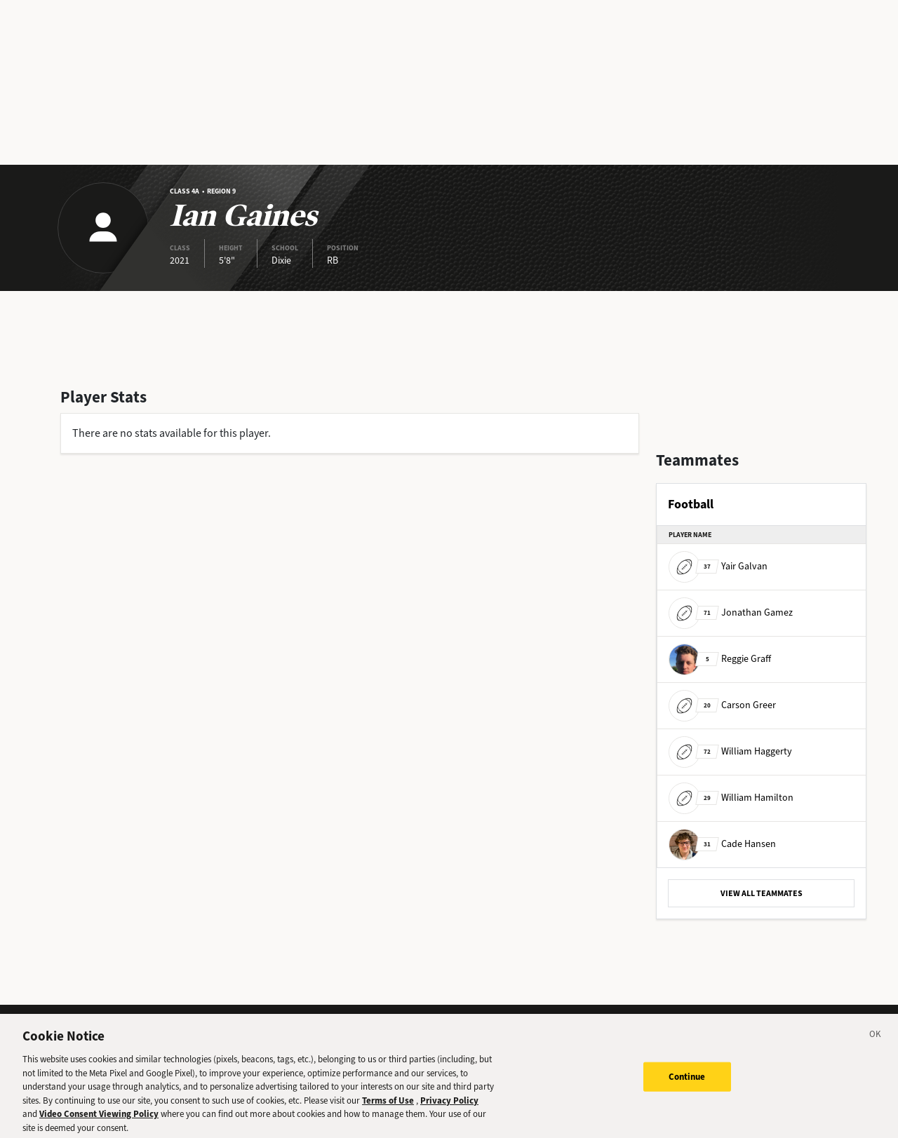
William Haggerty (730, 751)
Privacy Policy (449, 1107)
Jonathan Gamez (731, 612)
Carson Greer (722, 705)
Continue (687, 1084)
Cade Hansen (722, 844)
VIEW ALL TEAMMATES (762, 893)
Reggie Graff (720, 658)
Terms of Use (388, 1107)
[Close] (875, 1043)
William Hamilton (731, 797)
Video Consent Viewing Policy (99, 1121)
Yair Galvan (718, 566)
